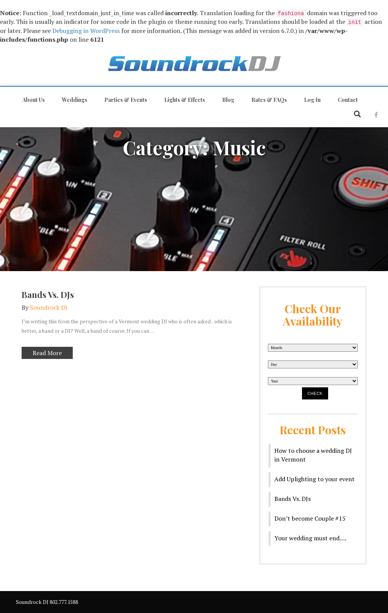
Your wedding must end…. (310, 538)
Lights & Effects (183, 99)
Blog (227, 99)
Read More (42, 353)
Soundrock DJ (48, 307)
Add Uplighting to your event (314, 479)
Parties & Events (124, 99)
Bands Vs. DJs (48, 293)
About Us (33, 99)
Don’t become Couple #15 (310, 518)
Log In (311, 99)
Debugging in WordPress (86, 31)
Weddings (73, 99)
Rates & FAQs (268, 99)
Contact (347, 99)
